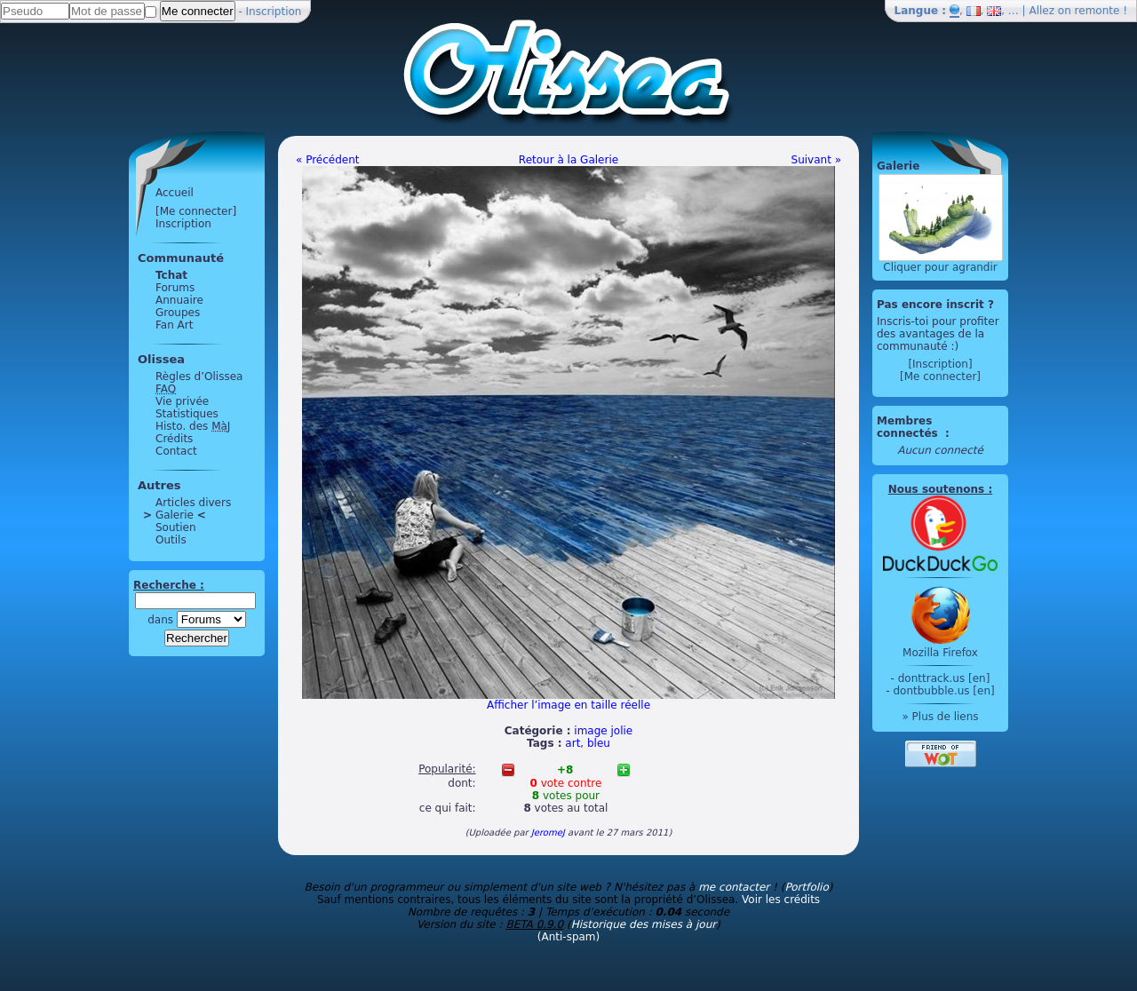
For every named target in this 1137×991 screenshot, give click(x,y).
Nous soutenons (936, 489)
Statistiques (187, 414)
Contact (176, 451)
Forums (175, 287)
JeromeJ (548, 832)
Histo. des (192, 426)
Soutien (175, 527)
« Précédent (328, 160)
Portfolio (806, 887)
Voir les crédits (781, 899)
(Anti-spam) (568, 937)
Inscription (274, 11)
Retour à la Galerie (568, 160)
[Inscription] (940, 364)
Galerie (174, 515)
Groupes (177, 312)
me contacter (733, 887)
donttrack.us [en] (944, 678)
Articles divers (193, 502)
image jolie (603, 731)
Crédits (174, 438)
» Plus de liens (940, 716)
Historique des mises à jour (644, 924)
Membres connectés (909, 427)
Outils (171, 540)
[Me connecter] (195, 211)
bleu (598, 743)
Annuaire (179, 300)
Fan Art (174, 325)
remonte (1097, 10)
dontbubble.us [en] (943, 691)
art (572, 743)
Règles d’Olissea (199, 376)
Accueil (174, 192)
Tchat (171, 275)
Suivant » (816, 160)
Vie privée (182, 401)
